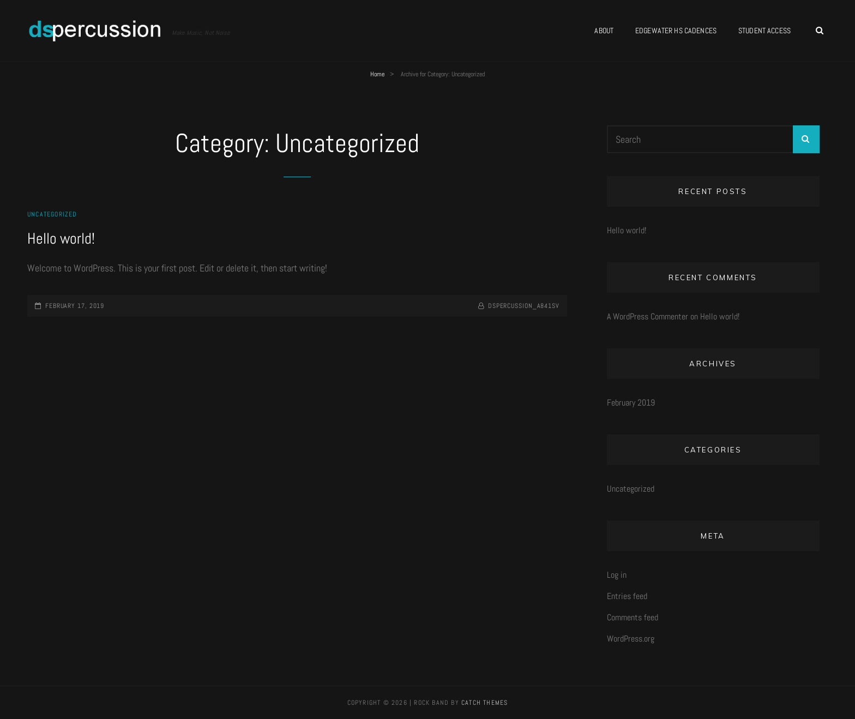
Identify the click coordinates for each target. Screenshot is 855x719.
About (603, 30)
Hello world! (61, 238)
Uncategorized (52, 214)
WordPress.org (630, 638)
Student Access (764, 30)
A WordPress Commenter (647, 316)
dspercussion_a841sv (523, 305)
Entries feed (627, 596)
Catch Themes (484, 702)
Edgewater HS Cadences (675, 30)
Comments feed (632, 617)
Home (377, 74)
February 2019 (631, 402)
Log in (617, 575)
